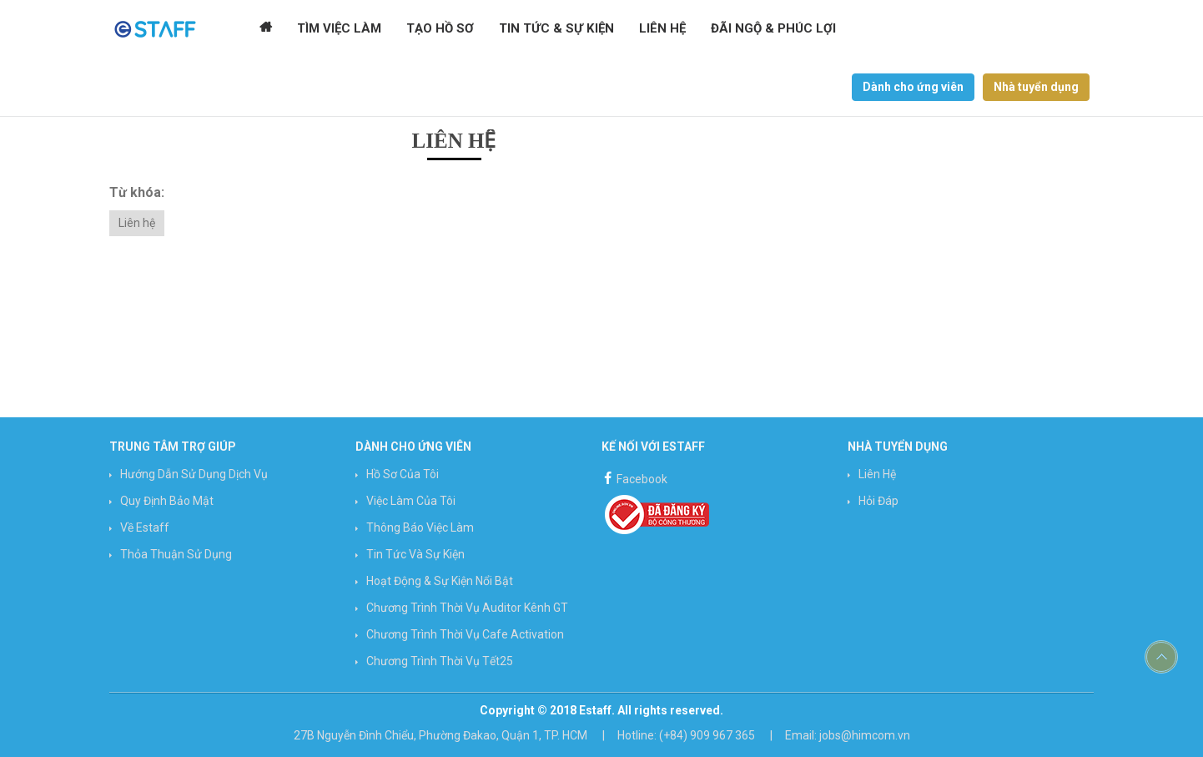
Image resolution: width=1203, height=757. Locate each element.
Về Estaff (144, 527)
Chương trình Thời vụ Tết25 (439, 661)
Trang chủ (265, 29)
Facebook (634, 477)
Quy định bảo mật (167, 500)
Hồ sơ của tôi (402, 474)
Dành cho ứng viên (913, 86)
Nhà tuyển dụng (1036, 86)
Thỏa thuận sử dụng (176, 554)
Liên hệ (661, 29)
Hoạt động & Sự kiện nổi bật (439, 581)
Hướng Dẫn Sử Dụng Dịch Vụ (194, 474)
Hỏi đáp (878, 500)
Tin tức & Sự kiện (556, 29)
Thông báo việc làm (420, 527)
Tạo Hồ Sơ (440, 29)
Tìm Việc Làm (339, 29)
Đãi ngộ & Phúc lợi (772, 29)
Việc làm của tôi (411, 500)
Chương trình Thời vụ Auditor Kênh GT (467, 607)
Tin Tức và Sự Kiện (415, 554)
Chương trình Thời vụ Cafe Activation (465, 634)
